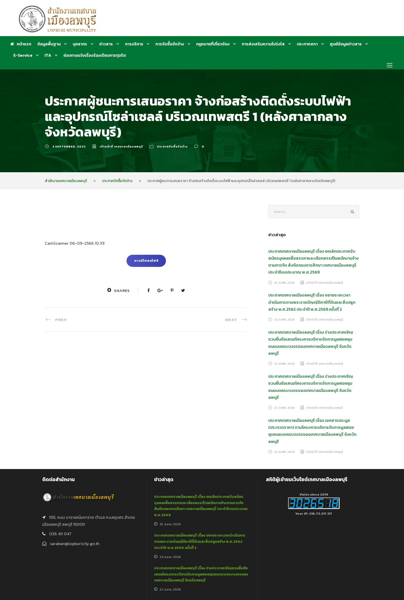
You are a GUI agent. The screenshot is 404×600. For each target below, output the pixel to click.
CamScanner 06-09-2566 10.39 (74, 243)
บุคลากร (80, 44)
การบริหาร (134, 44)
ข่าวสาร (106, 44)
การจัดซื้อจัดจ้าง (169, 44)
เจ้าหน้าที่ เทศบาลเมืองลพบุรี (121, 146)
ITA (48, 55)
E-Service (22, 55)
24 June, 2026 (284, 319)
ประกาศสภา (307, 44)
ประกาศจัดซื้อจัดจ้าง (172, 146)
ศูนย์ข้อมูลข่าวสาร (346, 44)
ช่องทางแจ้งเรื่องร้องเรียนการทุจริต (94, 55)
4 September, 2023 (69, 146)
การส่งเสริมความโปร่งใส (263, 44)
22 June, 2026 (284, 363)
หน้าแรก (20, 44)
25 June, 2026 (284, 282)
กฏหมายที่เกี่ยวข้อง (213, 44)
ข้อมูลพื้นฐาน (49, 44)
